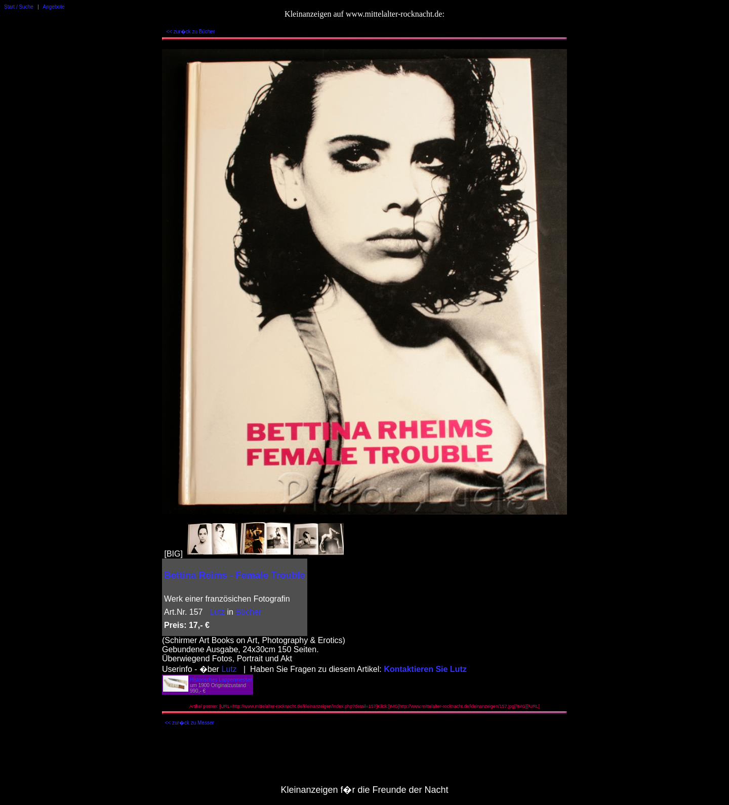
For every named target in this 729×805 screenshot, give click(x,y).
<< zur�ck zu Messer (189, 723)
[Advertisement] (364, 758)
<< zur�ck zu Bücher (190, 31)
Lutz (217, 612)
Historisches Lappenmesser (221, 680)
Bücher (248, 612)
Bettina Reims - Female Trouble (234, 575)
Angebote (54, 7)
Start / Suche (18, 7)
